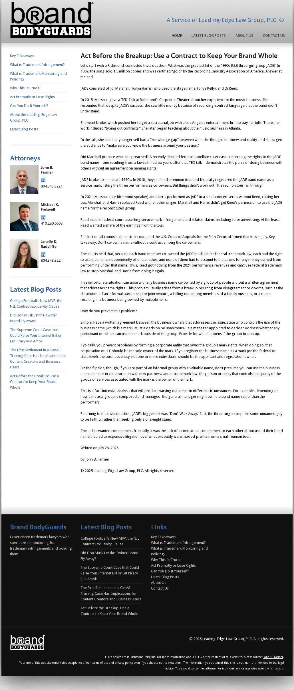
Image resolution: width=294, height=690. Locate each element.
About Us (244, 35)
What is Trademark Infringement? (37, 64)
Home (177, 35)
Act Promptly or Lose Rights (32, 97)
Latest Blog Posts (209, 35)
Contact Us (274, 35)
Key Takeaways (22, 56)
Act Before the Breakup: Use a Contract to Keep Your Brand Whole (34, 382)
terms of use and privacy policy (112, 662)
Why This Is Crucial (25, 88)
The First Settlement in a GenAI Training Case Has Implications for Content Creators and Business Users (110, 593)
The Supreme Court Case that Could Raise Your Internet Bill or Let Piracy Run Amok (36, 335)
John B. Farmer (273, 657)
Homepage (53, 21)
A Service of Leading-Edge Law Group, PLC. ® (225, 20)
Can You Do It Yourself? (29, 106)
